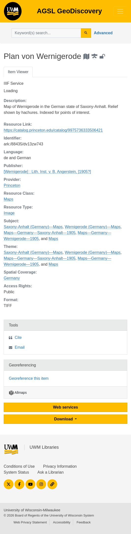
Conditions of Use (19, 466)
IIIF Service (14, 83)
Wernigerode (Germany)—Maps (92, 227)
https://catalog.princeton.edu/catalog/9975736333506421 (53, 130)
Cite (18, 337)
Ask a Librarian (51, 472)
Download (64, 419)
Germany (12, 278)
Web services (65, 407)
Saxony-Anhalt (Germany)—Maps (33, 227)
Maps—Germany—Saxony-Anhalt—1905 (40, 233)
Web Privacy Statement (30, 522)
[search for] (46, 33)
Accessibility (61, 522)
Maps (8, 199)
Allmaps (18, 393)
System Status (16, 472)
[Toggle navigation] (120, 11)
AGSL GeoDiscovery (13, 12)
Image (9, 213)
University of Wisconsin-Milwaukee (32, 510)
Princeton (12, 185)
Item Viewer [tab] (18, 72)
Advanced (103, 33)
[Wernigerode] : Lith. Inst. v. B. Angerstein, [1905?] (47, 172)
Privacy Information (60, 466)
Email (20, 347)
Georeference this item (29, 378)
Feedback (84, 522)
